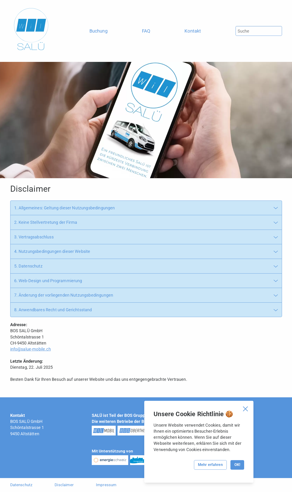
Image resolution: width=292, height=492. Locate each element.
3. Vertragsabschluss (34, 236)
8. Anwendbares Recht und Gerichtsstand (53, 309)
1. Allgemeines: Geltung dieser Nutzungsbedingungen (64, 207)
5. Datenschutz (28, 266)
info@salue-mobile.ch (30, 349)
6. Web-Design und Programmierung (48, 280)
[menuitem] (99, 31)
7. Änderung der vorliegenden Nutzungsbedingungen (63, 295)
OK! (237, 464)
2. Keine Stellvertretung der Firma (45, 222)
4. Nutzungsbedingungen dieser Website (52, 251)
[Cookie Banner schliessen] (245, 409)
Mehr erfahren (210, 464)
